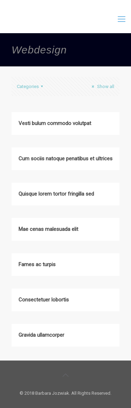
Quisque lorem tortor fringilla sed (56, 194)
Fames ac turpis (37, 264)
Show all (102, 86)
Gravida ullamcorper (41, 335)
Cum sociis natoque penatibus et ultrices (65, 158)
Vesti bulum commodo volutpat (55, 123)
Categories (31, 86)
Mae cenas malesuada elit (48, 229)
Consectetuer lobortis (44, 300)
